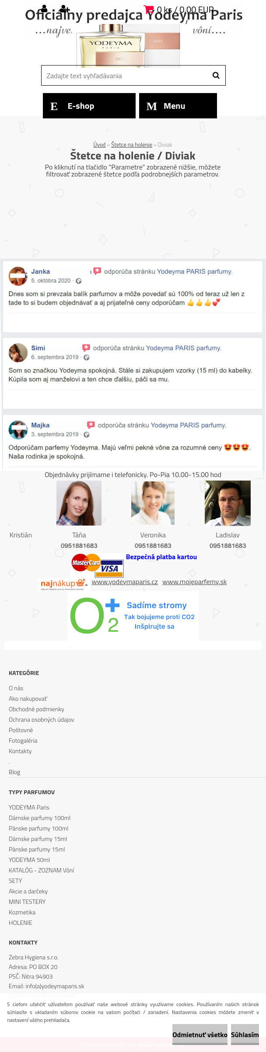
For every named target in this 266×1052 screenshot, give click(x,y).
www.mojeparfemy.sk (194, 581)
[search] (216, 75)
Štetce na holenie (131, 144)
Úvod (99, 144)
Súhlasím (245, 1034)
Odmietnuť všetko (200, 1034)
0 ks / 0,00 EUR (185, 9)
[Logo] (132, 46)
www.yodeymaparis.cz (125, 581)
